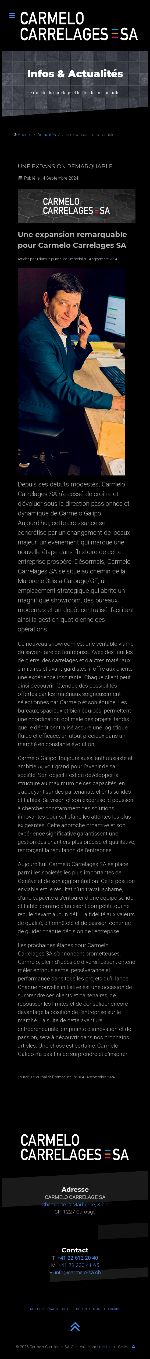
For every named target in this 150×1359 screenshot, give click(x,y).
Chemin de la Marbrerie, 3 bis (75, 1204)
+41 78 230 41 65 (78, 1265)
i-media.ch (106, 1347)
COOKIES (114, 1309)
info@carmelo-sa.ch (78, 1272)
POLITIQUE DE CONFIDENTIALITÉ (83, 1309)
